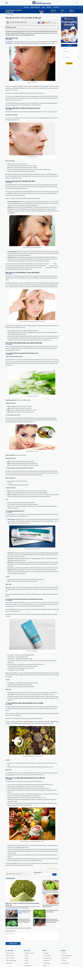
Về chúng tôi (56, 7)
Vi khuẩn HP (46, 960)
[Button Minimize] (57, 27)
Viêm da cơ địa (28, 965)
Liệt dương (64, 953)
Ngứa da (27, 958)
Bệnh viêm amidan (11, 955)
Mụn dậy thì (8, 41)
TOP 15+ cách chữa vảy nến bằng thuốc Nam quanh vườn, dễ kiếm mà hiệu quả (50, 892)
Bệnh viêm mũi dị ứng (11, 960)
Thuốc (43, 7)
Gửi (54, 874)
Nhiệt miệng (9, 963)
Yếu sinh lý (64, 960)
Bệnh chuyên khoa (35, 7)
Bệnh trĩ (45, 965)
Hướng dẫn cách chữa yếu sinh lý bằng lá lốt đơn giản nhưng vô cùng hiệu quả (24, 921)
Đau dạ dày (46, 953)
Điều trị (12, 14)
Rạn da (26, 960)
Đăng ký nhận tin (45, 874)
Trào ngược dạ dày (48, 958)
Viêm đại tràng (47, 963)
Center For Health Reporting (41, 3)
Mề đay (26, 955)
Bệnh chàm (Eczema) (29, 953)
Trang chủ (26, 7)
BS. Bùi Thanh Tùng (14, 22)
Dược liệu (49, 7)
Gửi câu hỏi (69, 63)
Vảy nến (26, 963)
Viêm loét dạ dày (47, 955)
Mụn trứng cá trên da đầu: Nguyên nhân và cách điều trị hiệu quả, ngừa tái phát (52, 921)
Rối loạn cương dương (67, 955)
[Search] (76, 3)
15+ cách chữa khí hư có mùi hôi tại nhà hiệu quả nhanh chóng (24, 912)
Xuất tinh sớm (65, 958)
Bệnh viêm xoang (10, 958)
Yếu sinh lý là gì (65, 963)
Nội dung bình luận (10, 930)
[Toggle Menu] (6, 3)
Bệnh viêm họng (10, 953)
